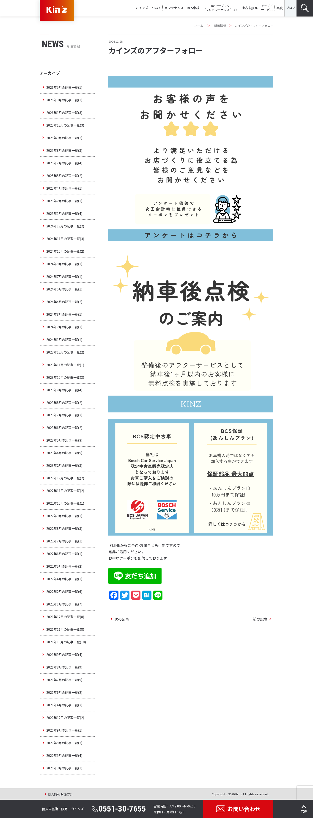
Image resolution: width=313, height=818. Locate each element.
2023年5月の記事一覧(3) (64, 440)
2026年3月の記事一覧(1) (64, 99)
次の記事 (121, 619)
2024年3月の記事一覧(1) (64, 314)
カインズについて (148, 7)
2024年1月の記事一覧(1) (64, 339)
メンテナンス (174, 7)
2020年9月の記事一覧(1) (64, 730)
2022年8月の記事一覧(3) (64, 528)
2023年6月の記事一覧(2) (64, 427)
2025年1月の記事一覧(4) (64, 213)
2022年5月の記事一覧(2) (64, 566)
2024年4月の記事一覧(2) (64, 301)
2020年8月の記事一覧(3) (64, 742)
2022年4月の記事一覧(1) (64, 578)
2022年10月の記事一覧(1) (65, 503)
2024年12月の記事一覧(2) (65, 226)
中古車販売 (250, 7)
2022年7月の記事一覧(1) (64, 541)
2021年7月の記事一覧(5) (64, 679)
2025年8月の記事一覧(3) (64, 150)
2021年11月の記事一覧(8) (65, 629)
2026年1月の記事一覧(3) (64, 112)
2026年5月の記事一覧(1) (64, 87)
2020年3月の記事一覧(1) (64, 767)
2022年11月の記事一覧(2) (65, 490)
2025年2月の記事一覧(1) (64, 200)
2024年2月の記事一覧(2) (64, 326)
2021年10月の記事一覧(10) (66, 641)
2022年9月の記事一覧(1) (64, 515)
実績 (279, 7)
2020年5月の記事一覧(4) (64, 755)
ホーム (198, 25)
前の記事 (260, 619)
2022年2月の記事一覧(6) (64, 591)
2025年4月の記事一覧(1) (64, 188)
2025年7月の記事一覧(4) (64, 162)
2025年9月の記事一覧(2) (64, 137)
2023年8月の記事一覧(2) (64, 402)
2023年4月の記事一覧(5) (64, 452)
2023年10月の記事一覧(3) (65, 377)
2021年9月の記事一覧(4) (64, 654)
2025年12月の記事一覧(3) (65, 125)
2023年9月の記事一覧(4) (64, 389)
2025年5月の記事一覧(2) (64, 175)
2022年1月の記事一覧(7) (64, 604)
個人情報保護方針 (60, 794)
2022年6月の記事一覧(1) (64, 553)
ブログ (290, 8)
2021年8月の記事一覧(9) (64, 667)
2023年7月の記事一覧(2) (64, 414)
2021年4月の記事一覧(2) (64, 704)
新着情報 (220, 25)
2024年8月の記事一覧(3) (64, 263)
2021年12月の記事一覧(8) (65, 616)
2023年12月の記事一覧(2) (65, 352)
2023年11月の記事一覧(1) (65, 364)
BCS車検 (193, 7)
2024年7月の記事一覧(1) (64, 276)
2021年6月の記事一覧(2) (64, 692)
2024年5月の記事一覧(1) (64, 289)
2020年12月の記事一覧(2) (65, 717)
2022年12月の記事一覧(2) (65, 477)
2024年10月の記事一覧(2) (65, 251)
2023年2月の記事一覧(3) (64, 465)
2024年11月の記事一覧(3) (65, 238)
